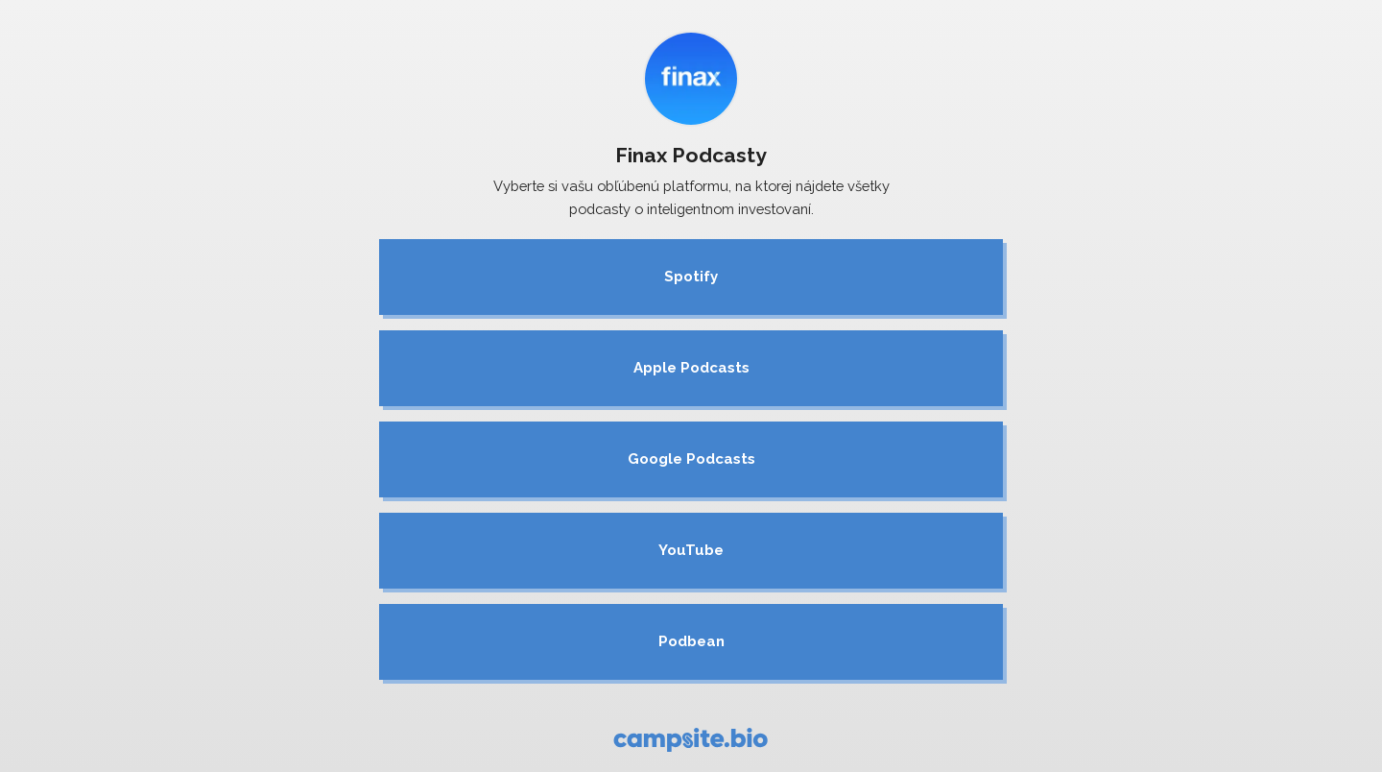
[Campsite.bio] (691, 740)
